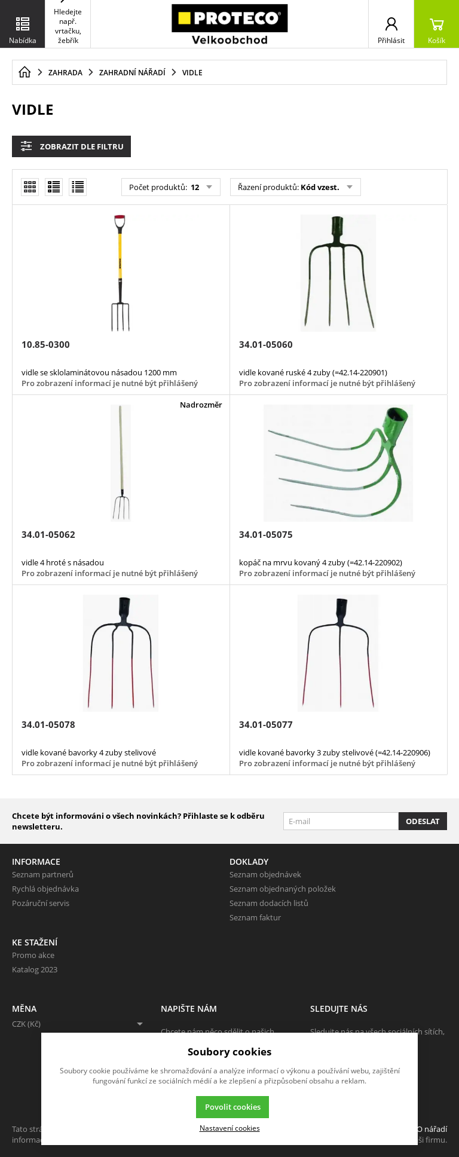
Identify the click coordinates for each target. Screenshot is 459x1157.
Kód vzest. (320, 187)
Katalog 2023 (34, 969)
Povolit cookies (233, 1106)
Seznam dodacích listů (269, 903)
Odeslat (423, 821)
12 (194, 187)
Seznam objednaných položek (283, 888)
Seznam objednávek (265, 874)
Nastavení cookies (230, 1127)
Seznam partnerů (43, 874)
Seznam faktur (255, 917)
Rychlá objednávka (45, 888)
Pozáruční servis (40, 903)
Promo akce (33, 955)
